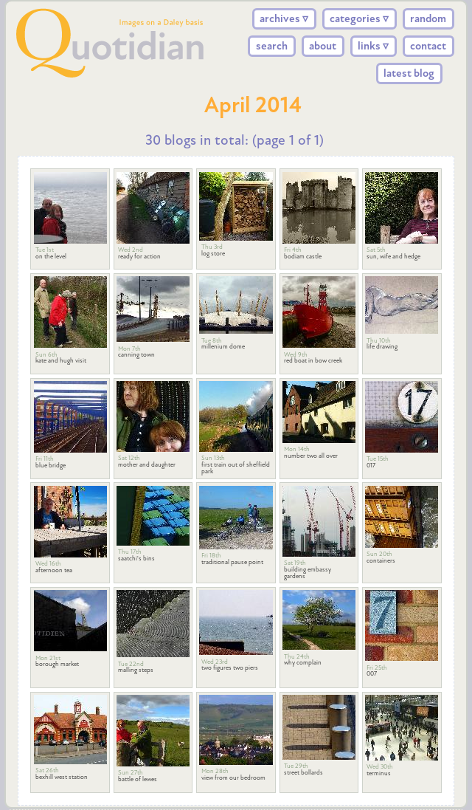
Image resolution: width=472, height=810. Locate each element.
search (272, 45)
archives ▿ (284, 18)
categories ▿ (359, 18)
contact (428, 45)
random (428, 18)
